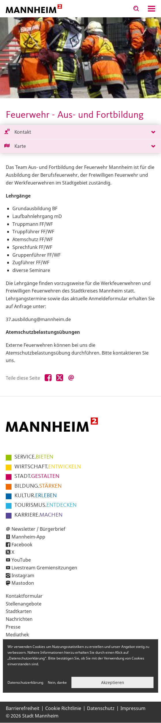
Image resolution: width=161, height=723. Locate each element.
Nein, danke (57, 682)
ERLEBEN (35, 496)
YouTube (21, 560)
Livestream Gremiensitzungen (44, 567)
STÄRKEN (38, 486)
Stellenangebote (23, 604)
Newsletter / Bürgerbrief (38, 529)
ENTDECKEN (45, 505)
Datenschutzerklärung (25, 682)
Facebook (22, 544)
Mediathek (17, 634)
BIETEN (33, 457)
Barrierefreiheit (22, 708)
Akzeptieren (112, 682)
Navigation (151, 9)
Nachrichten (19, 619)
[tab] (80, 132)
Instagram (23, 575)
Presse (13, 627)
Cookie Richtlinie (63, 708)
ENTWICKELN (47, 467)
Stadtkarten (19, 611)
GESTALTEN (36, 476)
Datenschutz (101, 708)
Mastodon (23, 583)
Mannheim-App (28, 537)
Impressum (132, 708)
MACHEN (38, 515)
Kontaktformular (24, 596)
